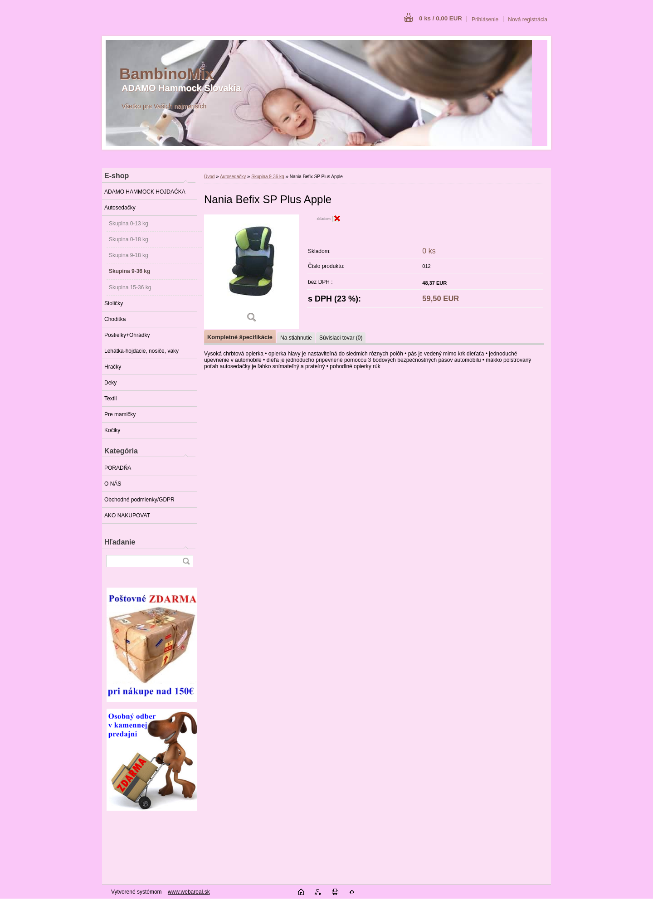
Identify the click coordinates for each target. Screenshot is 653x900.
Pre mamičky (120, 414)
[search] (185, 561)
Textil (110, 398)
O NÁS (112, 484)
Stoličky (113, 303)
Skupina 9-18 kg (128, 255)
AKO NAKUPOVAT (127, 515)
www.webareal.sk (189, 892)
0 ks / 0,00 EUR (440, 18)
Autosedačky (120, 207)
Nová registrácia (527, 19)
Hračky (112, 367)
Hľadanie (119, 542)
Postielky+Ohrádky (127, 335)
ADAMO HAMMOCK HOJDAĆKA (144, 192)
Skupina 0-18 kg (128, 239)
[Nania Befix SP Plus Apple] (252, 272)
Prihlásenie (485, 19)
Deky (110, 382)
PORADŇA (117, 468)
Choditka (115, 319)
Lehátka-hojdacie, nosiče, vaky (141, 351)
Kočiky (112, 430)
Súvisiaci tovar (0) (340, 338)
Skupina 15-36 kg (130, 287)
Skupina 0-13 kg (128, 223)
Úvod (209, 176)
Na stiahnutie (296, 338)
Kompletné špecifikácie (240, 337)
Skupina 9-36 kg (129, 271)
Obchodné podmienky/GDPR (139, 499)
